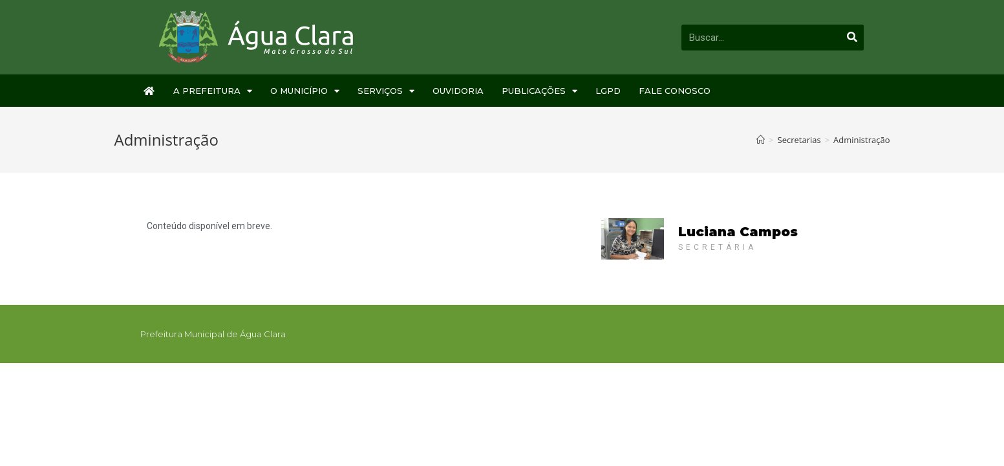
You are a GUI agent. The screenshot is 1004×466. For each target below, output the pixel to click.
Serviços (386, 91)
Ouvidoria (458, 90)
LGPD (608, 90)
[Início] (760, 140)
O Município (304, 91)
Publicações (539, 91)
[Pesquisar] (853, 37)
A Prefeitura (212, 91)
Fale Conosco (674, 90)
